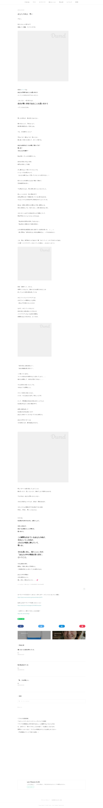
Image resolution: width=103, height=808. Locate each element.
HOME (76, 2)
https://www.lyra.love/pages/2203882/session (29, 605)
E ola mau (27, 2)
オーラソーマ (42, 2)
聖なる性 (61, 2)
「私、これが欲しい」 (24, 680)
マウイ (34, 2)
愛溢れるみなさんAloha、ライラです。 (27, 683)
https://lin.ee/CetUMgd (23, 613)
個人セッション (52, 2)
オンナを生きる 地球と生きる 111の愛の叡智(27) (28, 584)
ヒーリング (69, 2)
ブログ (23, 89)
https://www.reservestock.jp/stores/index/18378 (30, 597)
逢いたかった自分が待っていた (26, 649)
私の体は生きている (23, 665)
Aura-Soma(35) (41, 584)
